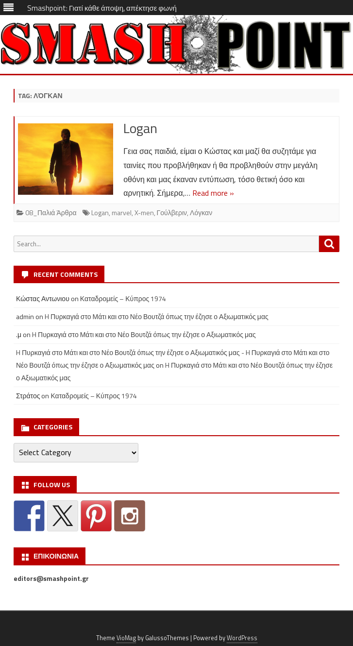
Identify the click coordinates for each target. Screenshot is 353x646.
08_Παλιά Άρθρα (51, 212)
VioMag (126, 638)
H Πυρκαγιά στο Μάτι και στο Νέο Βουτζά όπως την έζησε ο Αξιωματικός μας (157, 316)
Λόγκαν (201, 212)
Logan (140, 128)
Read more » (213, 193)
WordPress (242, 638)
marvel (122, 212)
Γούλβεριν (172, 212)
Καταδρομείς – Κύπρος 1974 (123, 298)
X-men (144, 212)
